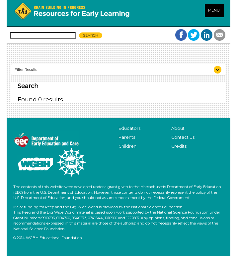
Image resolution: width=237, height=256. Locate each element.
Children (127, 146)
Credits (179, 146)
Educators (129, 128)
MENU (214, 10)
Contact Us (183, 137)
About (178, 128)
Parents (126, 137)
